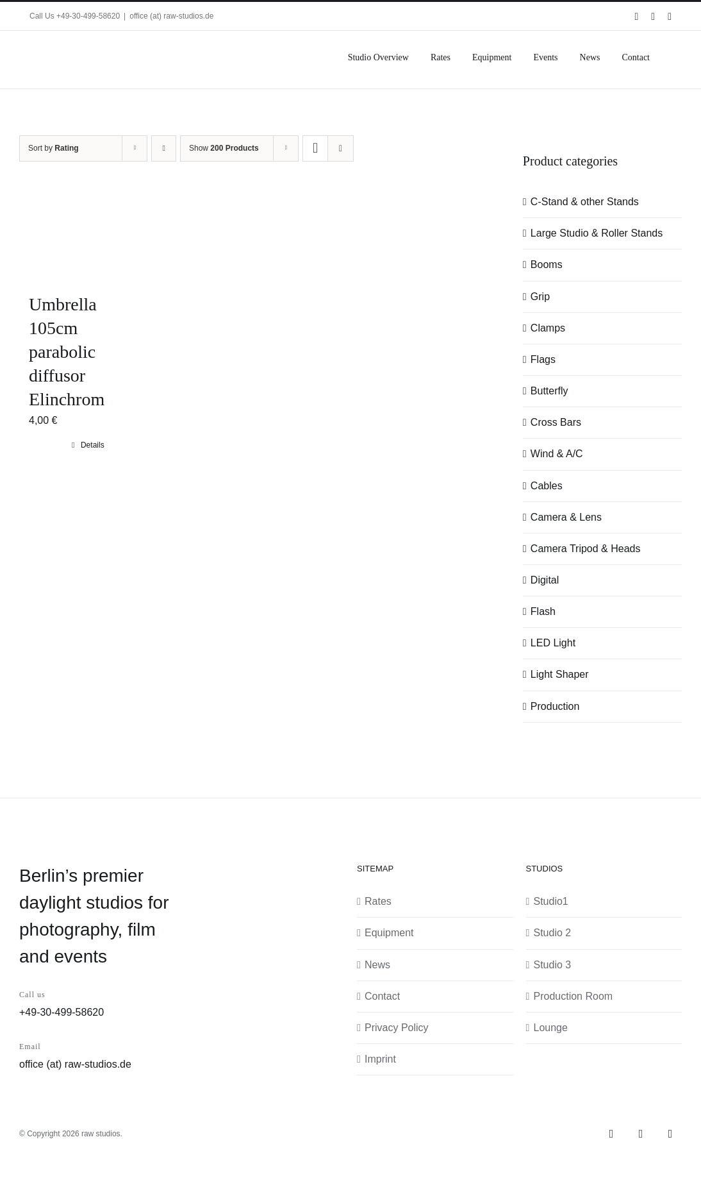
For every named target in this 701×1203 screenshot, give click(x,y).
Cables (547, 485)
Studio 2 (553, 932)
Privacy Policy (397, 1027)
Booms (547, 264)
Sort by (53, 148)
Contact (382, 996)
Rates (378, 901)
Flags (543, 359)
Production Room (573, 996)
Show (224, 148)
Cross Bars (556, 422)
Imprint (380, 1059)
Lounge (551, 1027)
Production (555, 706)
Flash (543, 611)
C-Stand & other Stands (585, 201)
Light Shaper (560, 674)
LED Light (553, 642)
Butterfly (549, 390)
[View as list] (340, 148)
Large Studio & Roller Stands (597, 233)
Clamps (548, 328)
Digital (545, 580)
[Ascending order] (163, 148)
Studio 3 (553, 964)
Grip (540, 296)
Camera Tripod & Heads (586, 548)
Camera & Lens (566, 517)
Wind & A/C (557, 453)
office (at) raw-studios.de (171, 16)
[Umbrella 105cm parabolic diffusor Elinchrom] (88, 234)
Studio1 (551, 901)
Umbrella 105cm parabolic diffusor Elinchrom (66, 351)
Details (92, 445)
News (377, 964)
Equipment (389, 932)
